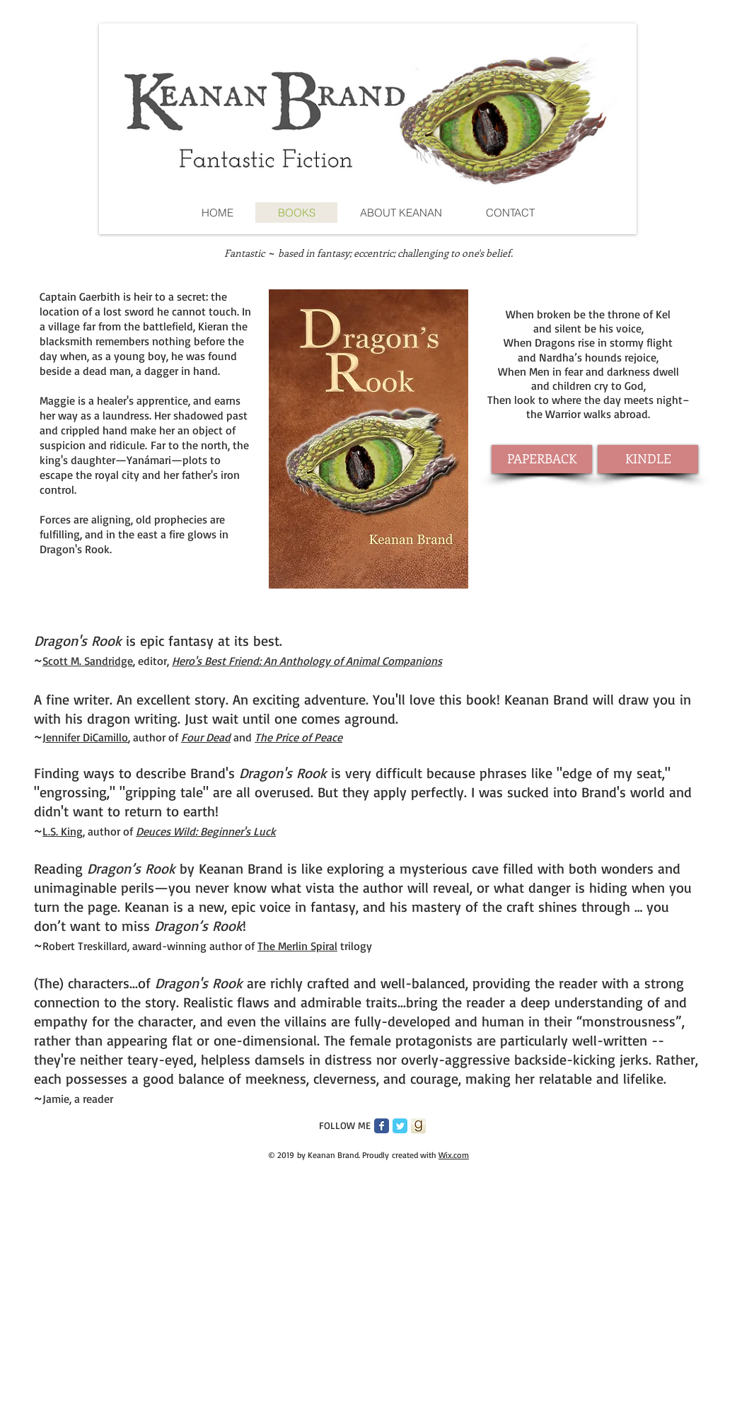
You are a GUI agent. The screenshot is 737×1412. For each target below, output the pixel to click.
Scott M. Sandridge (87, 661)
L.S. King (62, 831)
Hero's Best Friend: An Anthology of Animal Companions (307, 661)
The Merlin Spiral (297, 946)
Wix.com (454, 1155)
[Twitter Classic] (400, 1125)
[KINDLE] (648, 459)
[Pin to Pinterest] (280, 1126)
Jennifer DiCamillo (85, 737)
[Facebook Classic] (381, 1125)
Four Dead (206, 737)
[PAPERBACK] (542, 459)
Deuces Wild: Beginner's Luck (206, 831)
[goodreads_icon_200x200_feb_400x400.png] (418, 1125)
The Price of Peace (298, 737)
